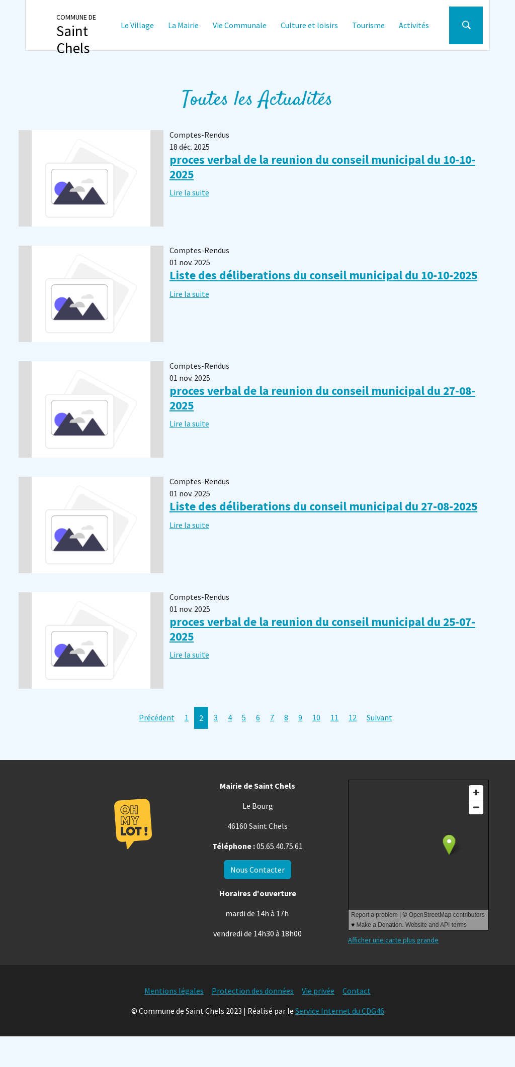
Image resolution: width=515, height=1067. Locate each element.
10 (316, 748)
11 (334, 748)
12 (353, 748)
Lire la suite (189, 223)
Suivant (379, 748)
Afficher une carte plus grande (393, 970)
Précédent (157, 748)
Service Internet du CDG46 (339, 1041)
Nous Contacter (257, 900)
